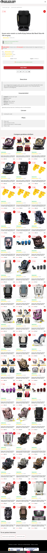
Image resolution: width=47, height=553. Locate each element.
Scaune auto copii (5, 7)
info (14, 158)
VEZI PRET (23, 68)
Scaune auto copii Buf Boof (16, 7)
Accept (28, 552)
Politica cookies (34, 544)
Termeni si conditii (12, 544)
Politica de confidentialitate (24, 544)
